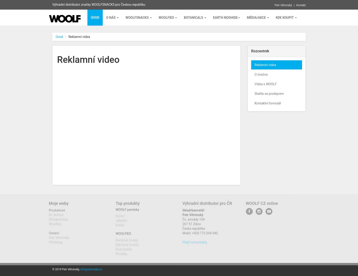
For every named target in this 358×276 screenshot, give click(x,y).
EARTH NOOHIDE (226, 17)
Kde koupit (286, 17)
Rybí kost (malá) (127, 246)
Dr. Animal (56, 217)
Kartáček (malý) (127, 242)
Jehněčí (121, 222)
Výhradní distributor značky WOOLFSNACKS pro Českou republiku (98, 4)
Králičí (120, 227)
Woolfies (168, 17)
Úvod (59, 37)
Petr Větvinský (283, 5)
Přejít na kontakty (194, 244)
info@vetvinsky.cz (91, 269)
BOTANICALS (195, 17)
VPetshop (56, 244)
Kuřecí (120, 218)
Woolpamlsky (58, 221)
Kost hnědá (124, 251)
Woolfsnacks (139, 17)
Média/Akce (258, 17)
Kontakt (301, 5)
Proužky (121, 255)
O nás (112, 17)
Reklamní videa (265, 65)
